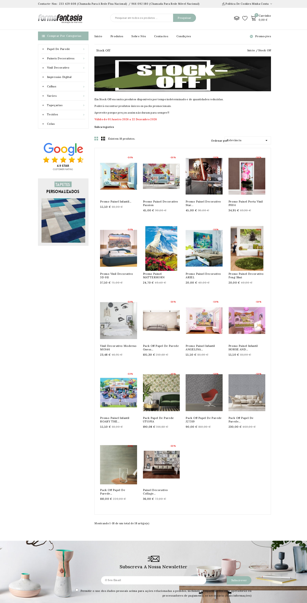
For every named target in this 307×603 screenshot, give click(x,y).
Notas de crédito (153, 580)
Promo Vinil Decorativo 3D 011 (116, 275)
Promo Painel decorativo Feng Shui (246, 275)
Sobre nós (96, 580)
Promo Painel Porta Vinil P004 (245, 203)
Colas (51, 124)
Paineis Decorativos (66, 58)
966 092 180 (139, 3)
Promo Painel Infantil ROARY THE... (114, 419)
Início (98, 36)
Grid (96, 138)
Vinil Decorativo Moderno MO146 (118, 347)
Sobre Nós (138, 36)
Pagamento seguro (102, 587)
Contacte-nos (203, 558)
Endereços (148, 587)
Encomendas (149, 574)
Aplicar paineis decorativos (57, 574)
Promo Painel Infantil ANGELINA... (200, 347)
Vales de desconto (153, 593)
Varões (66, 95)
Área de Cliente (153, 558)
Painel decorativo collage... (198, 411)
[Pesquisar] (153, 18)
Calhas (66, 86)
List (103, 138)
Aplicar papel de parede (55, 567)
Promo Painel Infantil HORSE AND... (243, 347)
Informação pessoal (154, 567)
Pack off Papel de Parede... (241, 379)
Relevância (248, 140)
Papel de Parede (66, 49)
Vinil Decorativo (66, 67)
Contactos (161, 36)
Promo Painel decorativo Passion (160, 203)
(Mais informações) (238, 523)
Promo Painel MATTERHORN (154, 275)
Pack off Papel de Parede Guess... (161, 347)
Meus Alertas (150, 600)
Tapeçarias (66, 105)
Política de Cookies (236, 3)
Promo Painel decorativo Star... (203, 203)
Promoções (263, 36)
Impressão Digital (59, 77)
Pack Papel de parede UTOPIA (158, 379)
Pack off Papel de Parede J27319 (204, 379)
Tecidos (66, 114)
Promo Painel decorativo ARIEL (203, 275)
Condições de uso (102, 574)
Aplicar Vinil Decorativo (54, 580)
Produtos (116, 36)
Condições (183, 36)
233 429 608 (67, 3)
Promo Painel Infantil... (115, 201)
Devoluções (97, 600)
